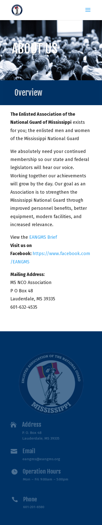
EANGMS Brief (43, 237)
